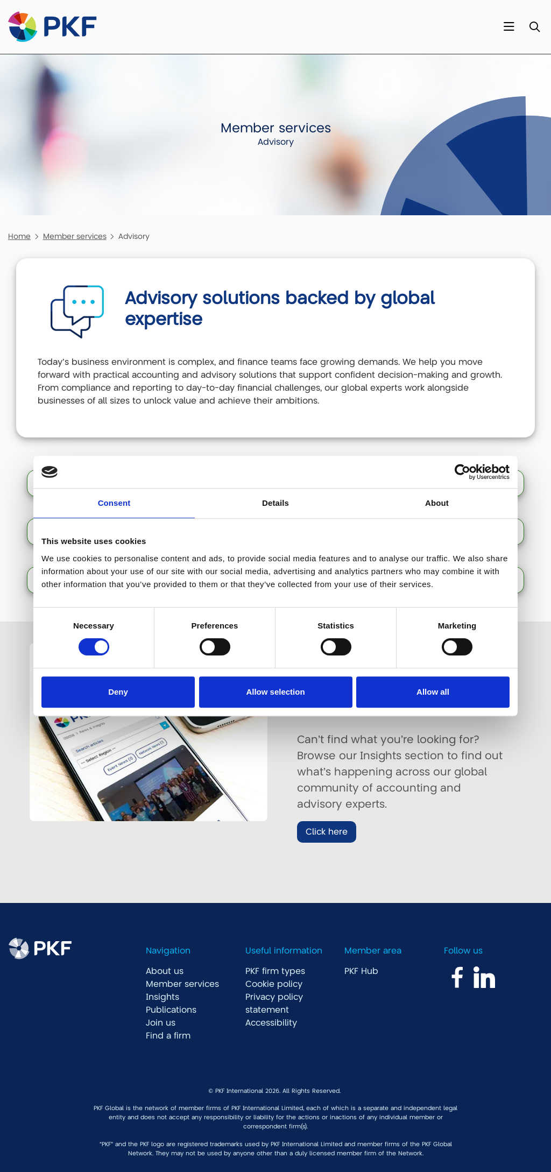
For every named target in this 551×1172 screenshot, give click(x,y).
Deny (118, 691)
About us (164, 971)
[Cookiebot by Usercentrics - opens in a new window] (462, 472)
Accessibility (271, 1023)
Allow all (432, 691)
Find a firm (168, 1035)
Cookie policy (273, 984)
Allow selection (275, 691)
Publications (171, 1010)
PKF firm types (275, 971)
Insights (162, 997)
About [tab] (437, 502)
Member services (75, 236)
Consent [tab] (114, 502)
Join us (160, 1023)
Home (19, 236)
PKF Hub (361, 971)
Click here (327, 832)
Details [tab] (275, 502)
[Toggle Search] (534, 27)
